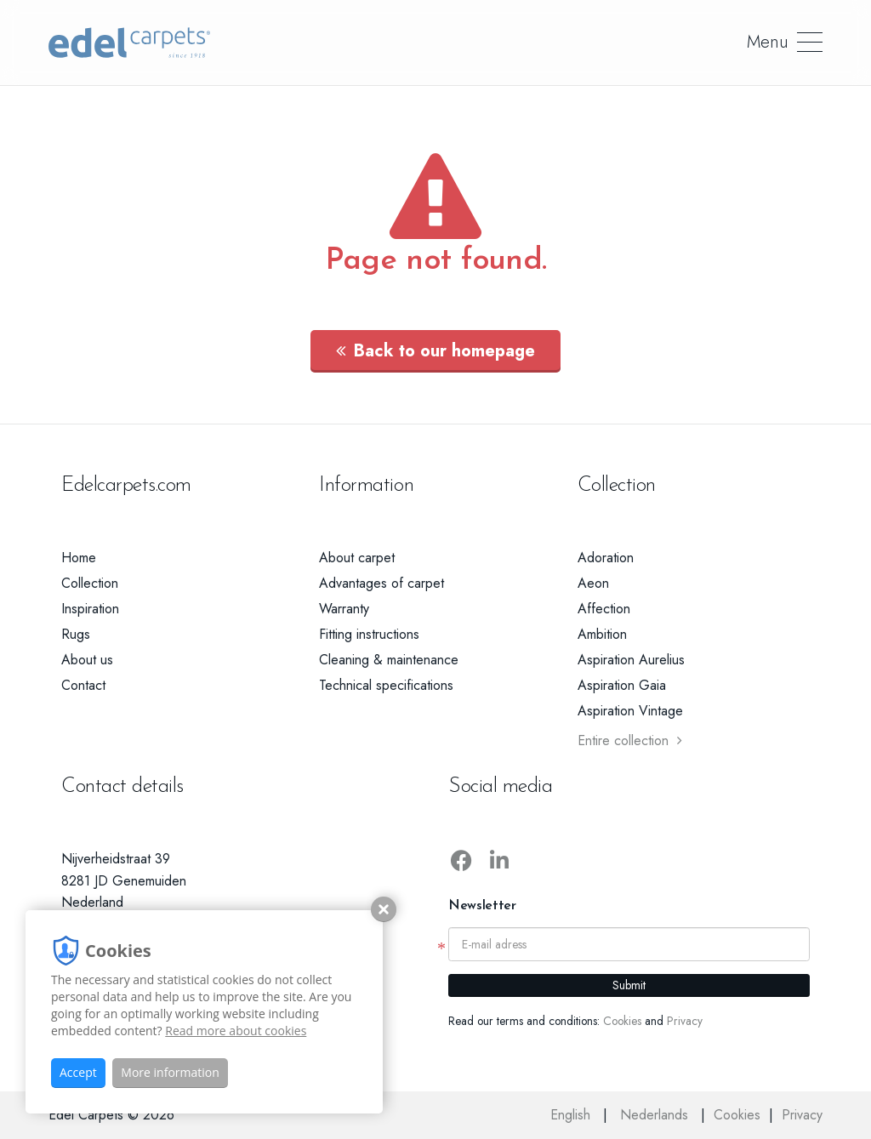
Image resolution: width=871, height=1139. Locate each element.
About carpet (357, 557)
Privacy (685, 1020)
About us (87, 659)
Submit (629, 985)
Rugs (75, 634)
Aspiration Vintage (630, 710)
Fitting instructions (369, 634)
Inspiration (90, 608)
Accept (78, 1072)
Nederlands (656, 1115)
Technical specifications (386, 685)
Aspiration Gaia (622, 685)
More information (170, 1072)
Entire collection (630, 740)
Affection (604, 608)
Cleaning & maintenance (388, 659)
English (572, 1115)
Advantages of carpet (381, 583)
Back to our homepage (435, 351)
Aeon (593, 583)
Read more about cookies (235, 1030)
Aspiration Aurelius (631, 659)
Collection (89, 583)
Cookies (622, 1020)
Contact (83, 685)
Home (78, 557)
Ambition (602, 634)
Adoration (606, 557)
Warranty (344, 608)
